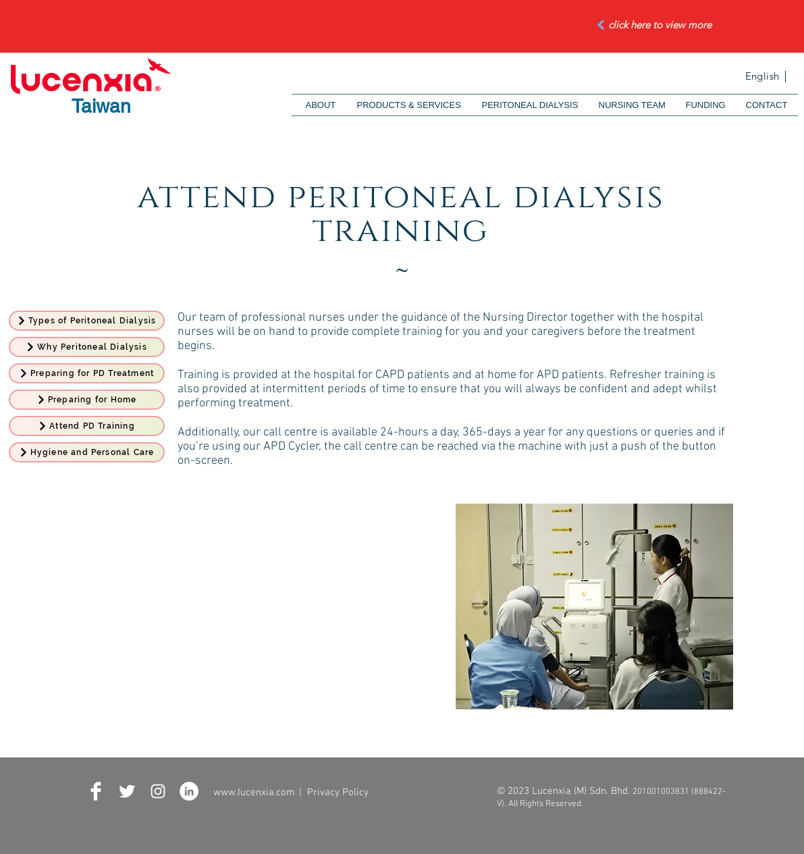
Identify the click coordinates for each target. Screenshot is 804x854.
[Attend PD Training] (87, 426)
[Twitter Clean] (126, 791)
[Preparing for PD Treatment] (87, 373)
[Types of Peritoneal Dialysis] (87, 321)
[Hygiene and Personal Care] (87, 452)
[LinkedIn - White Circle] (189, 791)
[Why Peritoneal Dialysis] (87, 347)
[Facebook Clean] (95, 791)
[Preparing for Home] (87, 400)
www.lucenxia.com (254, 792)
